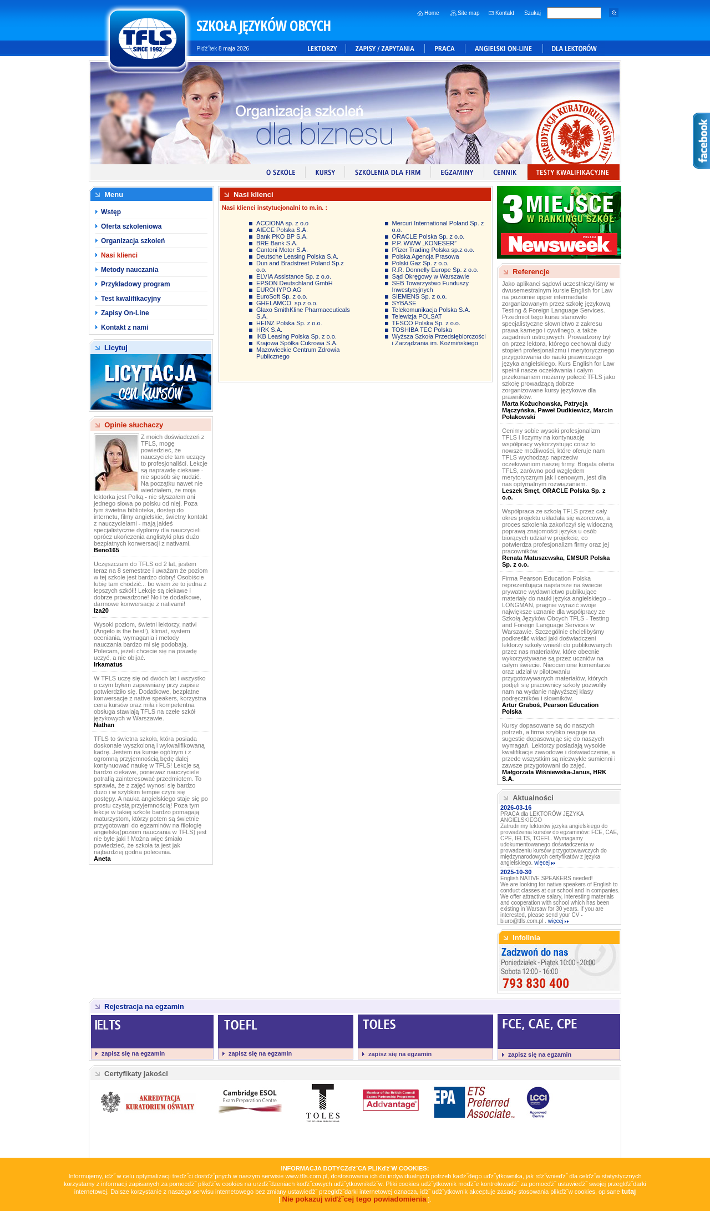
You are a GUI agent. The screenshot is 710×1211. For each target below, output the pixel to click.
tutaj (629, 1191)
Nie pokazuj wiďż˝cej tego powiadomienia (354, 1199)
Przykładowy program (135, 284)
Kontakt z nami (124, 327)
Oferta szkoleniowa (131, 226)
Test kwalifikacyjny (131, 298)
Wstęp (111, 212)
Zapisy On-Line (125, 313)
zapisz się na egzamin (133, 1053)
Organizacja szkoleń (133, 241)
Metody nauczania (129, 270)
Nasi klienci (119, 255)
